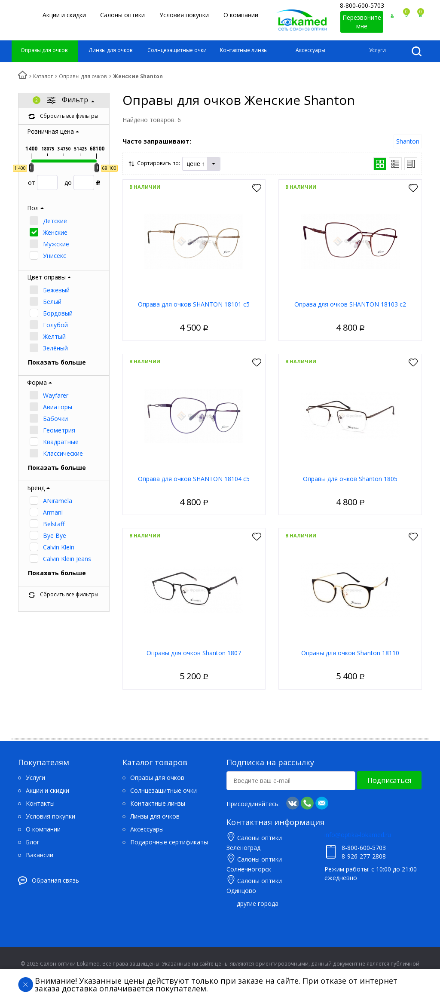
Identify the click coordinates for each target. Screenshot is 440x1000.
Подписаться (389, 780)
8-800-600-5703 (362, 5)
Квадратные (61, 442)
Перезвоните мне (361, 21)
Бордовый (58, 313)
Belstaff (53, 524)
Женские (55, 232)
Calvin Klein (58, 547)
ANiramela (57, 501)
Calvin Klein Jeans (67, 559)
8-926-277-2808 (364, 856)
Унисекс (54, 256)
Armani (53, 512)
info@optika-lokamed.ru (357, 835)
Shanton (407, 141)
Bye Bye (54, 535)
